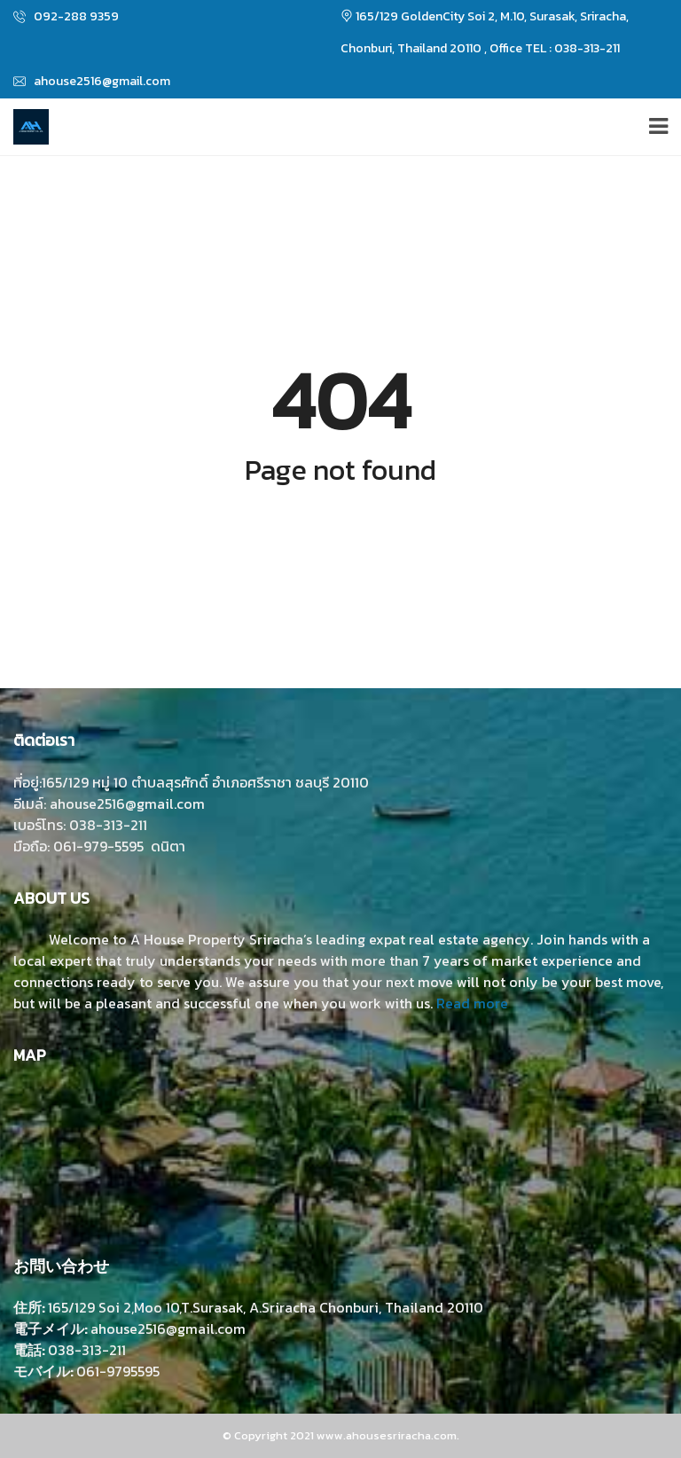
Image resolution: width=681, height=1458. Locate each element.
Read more (472, 1003)
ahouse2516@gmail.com (91, 81)
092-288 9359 (66, 16)
